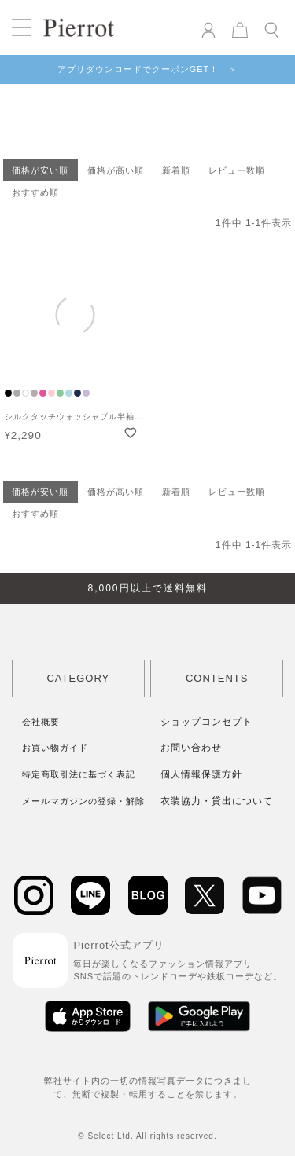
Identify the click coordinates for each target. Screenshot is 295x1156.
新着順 (176, 170)
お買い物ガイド (55, 747)
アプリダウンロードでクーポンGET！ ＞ (147, 69)
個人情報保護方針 (201, 774)
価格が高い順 (115, 170)
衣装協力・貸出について (216, 801)
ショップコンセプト (206, 721)
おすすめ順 (35, 192)
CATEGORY (77, 678)
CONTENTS (217, 678)
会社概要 (41, 721)
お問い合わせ (191, 747)
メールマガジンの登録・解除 (83, 801)
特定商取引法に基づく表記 (78, 774)
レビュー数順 (236, 170)
